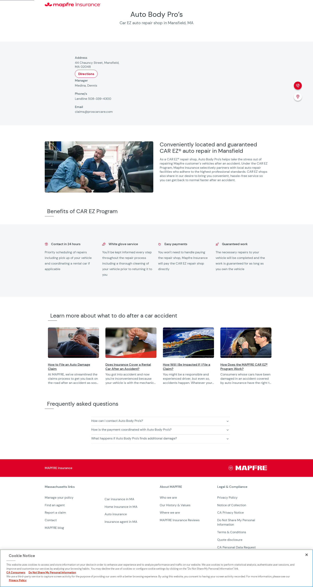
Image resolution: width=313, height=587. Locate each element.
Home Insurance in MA (121, 507)
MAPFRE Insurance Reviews (180, 520)
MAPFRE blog (54, 528)
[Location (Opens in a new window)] (298, 97)
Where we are (170, 512)
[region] (180, 358)
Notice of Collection (231, 505)
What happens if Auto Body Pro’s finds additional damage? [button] (134, 438)
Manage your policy (59, 497)
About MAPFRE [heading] (171, 487)
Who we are (168, 497)
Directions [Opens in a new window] (86, 74)
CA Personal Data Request (236, 547)
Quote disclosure (229, 540)
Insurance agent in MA (121, 522)
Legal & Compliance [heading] (232, 487)
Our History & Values (175, 505)
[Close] (306, 554)
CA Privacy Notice (230, 512)
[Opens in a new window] (73, 342)
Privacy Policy (227, 497)
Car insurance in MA (119, 499)
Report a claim (55, 512)
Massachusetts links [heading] (60, 487)
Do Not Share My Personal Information (52, 572)
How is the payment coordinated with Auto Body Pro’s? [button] (131, 429)
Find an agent (55, 505)
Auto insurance (116, 514)
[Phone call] (298, 86)
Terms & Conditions (231, 532)
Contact (51, 520)
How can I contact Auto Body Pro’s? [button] (117, 421)
